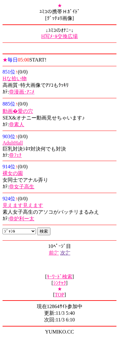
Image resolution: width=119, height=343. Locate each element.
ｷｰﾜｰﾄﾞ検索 (59, 276)
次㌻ (65, 253)
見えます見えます (23, 205)
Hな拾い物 (15, 78)
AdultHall (13, 143)
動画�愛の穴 (18, 111)
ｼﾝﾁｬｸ (59, 283)
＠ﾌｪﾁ (15, 155)
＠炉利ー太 (21, 218)
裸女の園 (13, 173)
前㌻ (54, 253)
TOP (59, 294)
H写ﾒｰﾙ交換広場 (59, 36)
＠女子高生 (21, 186)
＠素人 (16, 124)
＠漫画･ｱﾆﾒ (21, 91)
